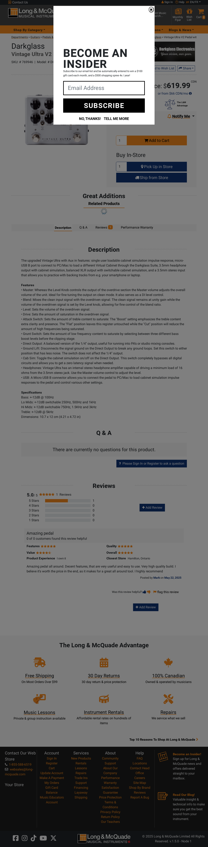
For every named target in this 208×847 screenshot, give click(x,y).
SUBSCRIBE (104, 105)
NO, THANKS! (90, 118)
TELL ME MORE (116, 118)
